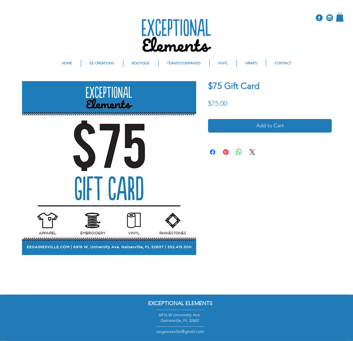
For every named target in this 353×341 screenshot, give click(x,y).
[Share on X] (252, 152)
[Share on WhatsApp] (239, 152)
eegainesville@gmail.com (180, 331)
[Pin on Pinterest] (226, 152)
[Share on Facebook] (212, 152)
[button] (340, 17)
